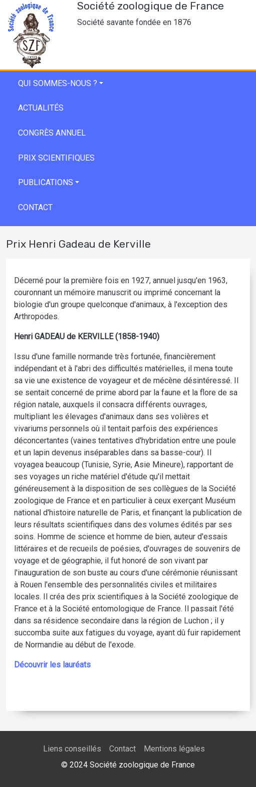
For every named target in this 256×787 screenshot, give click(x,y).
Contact (35, 207)
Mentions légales (174, 748)
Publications (45, 182)
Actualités (41, 108)
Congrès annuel (52, 133)
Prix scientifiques (56, 158)
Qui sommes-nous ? (57, 83)
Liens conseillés (72, 748)
